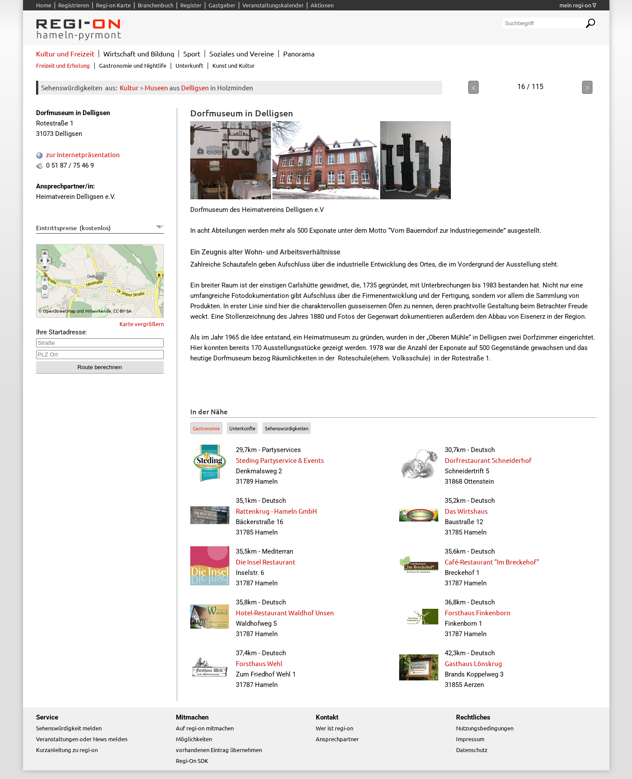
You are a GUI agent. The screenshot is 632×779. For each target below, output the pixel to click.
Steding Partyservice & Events (280, 460)
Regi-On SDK (192, 760)
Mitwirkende (98, 310)
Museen (156, 87)
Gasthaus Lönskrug (473, 663)
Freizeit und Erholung (63, 65)
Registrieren (73, 5)
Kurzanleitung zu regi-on (67, 749)
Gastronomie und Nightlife (132, 65)
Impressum (470, 739)
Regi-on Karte (113, 5)
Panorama (298, 53)
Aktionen (322, 5)
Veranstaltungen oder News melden (81, 739)
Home (43, 5)
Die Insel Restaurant (265, 562)
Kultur (129, 87)
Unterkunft (189, 65)
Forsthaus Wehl (259, 663)
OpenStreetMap (59, 310)
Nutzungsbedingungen (484, 728)
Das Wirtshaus (466, 511)
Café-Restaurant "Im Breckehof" (492, 562)
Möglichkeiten (194, 739)
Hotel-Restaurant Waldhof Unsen (285, 612)
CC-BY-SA (122, 310)
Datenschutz (471, 749)
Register (191, 5)
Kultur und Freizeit (65, 53)
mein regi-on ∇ (577, 5)
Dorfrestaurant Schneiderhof (488, 460)
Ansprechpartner (337, 739)
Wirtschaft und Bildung (138, 53)
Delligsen (195, 87)
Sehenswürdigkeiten (286, 428)
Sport (191, 53)
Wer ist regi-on (334, 728)
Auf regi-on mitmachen (205, 728)
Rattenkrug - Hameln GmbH (276, 511)
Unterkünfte (242, 428)
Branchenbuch (155, 5)
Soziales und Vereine (241, 53)
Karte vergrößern (141, 323)
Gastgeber (221, 5)
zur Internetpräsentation (83, 154)
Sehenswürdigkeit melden (69, 728)
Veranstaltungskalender (273, 5)
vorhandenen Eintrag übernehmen (219, 749)
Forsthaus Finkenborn (477, 612)
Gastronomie (206, 428)
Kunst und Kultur (233, 65)
